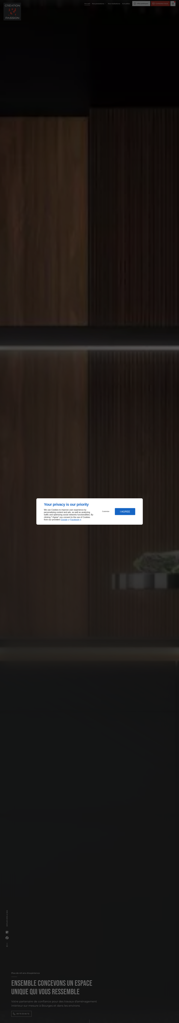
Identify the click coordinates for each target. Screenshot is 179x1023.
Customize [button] (105, 511)
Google (64, 520)
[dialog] (89, 511)
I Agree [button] (125, 511)
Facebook (74, 520)
